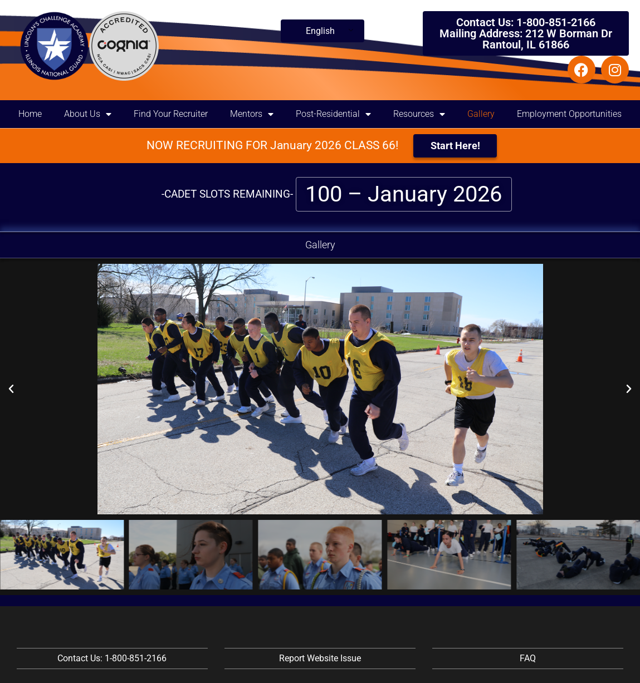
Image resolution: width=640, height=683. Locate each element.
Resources (419, 114)
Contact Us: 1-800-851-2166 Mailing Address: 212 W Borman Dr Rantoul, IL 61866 (525, 33)
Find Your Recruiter (171, 114)
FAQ (528, 658)
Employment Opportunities (569, 114)
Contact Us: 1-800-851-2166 (112, 658)
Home (30, 114)
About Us (87, 114)
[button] (11, 389)
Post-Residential (333, 114)
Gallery (481, 114)
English (320, 31)
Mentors (251, 114)
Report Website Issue (320, 658)
